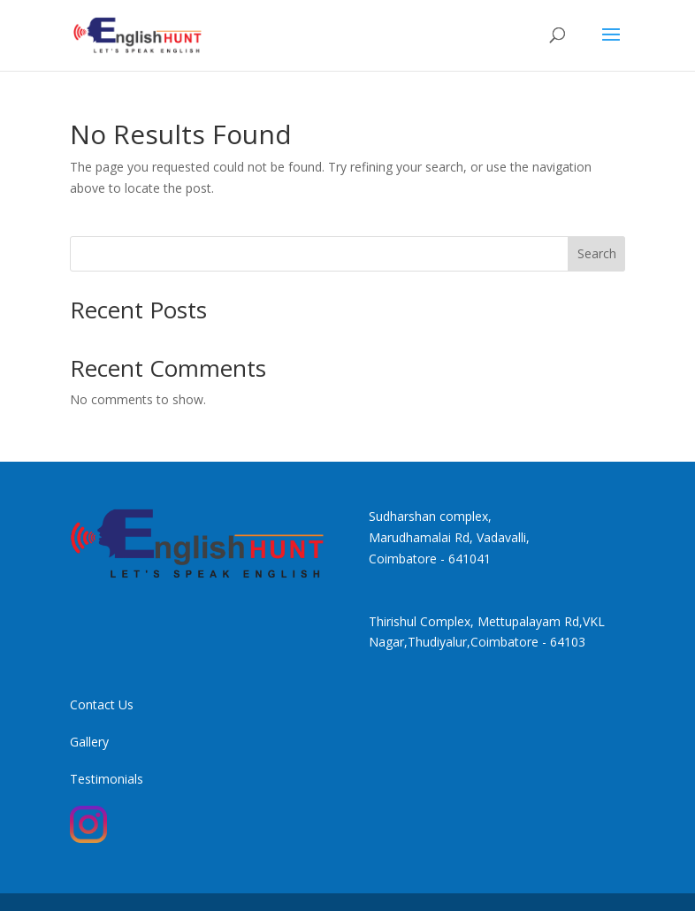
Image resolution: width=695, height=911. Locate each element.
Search (596, 253)
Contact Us (102, 704)
